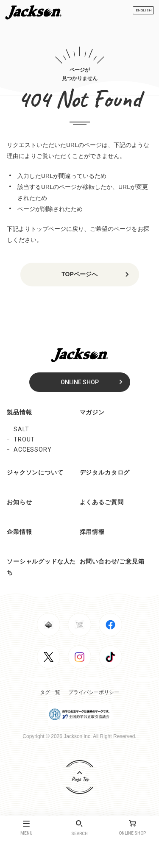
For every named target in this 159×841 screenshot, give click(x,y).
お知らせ (19, 502)
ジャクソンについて (35, 472)
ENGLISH (144, 10)
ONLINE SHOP (80, 382)
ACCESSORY (33, 449)
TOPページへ (79, 274)
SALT (21, 429)
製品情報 (19, 412)
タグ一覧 (50, 692)
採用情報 (92, 531)
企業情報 (19, 531)
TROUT (24, 439)
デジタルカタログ (105, 472)
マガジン (92, 412)
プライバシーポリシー (93, 692)
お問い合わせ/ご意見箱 (112, 561)
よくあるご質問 (102, 502)
